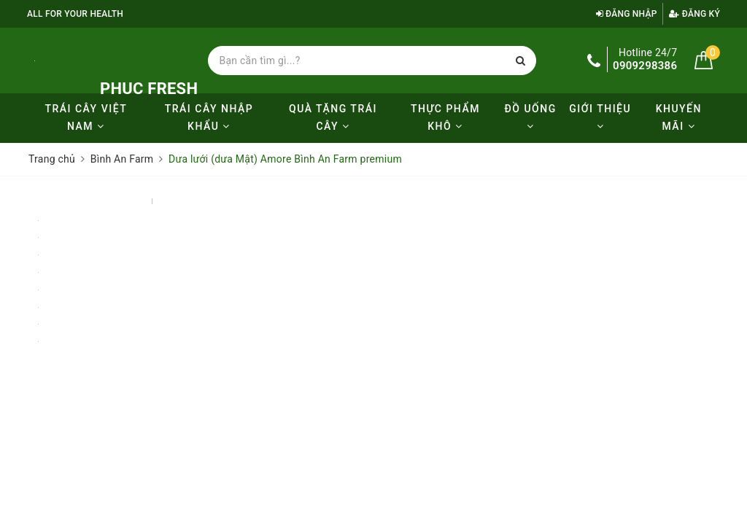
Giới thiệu (600, 117)
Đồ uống (530, 117)
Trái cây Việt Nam (85, 117)
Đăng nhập (626, 14)
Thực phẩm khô (445, 117)
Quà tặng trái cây (333, 117)
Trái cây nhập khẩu (209, 117)
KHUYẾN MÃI (679, 117)
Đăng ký (694, 14)
